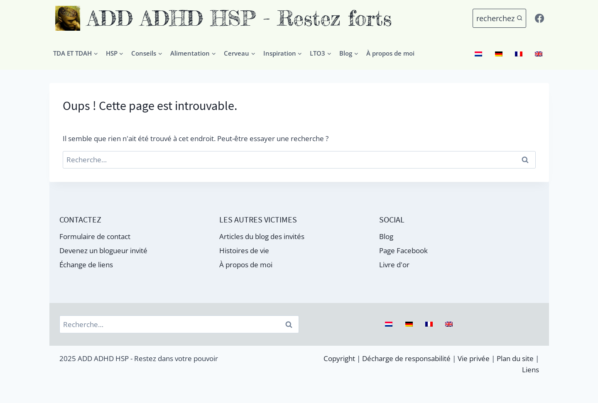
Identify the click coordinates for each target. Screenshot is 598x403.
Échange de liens (86, 264)
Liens (530, 369)
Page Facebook (403, 250)
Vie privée (474, 358)
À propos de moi (390, 53)
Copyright (339, 358)
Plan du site (515, 358)
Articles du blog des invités (261, 236)
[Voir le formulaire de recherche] (500, 18)
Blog (386, 236)
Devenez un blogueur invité (103, 250)
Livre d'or (394, 264)
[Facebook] (539, 18)
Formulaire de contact (94, 236)
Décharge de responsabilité (406, 358)
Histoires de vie (244, 250)
